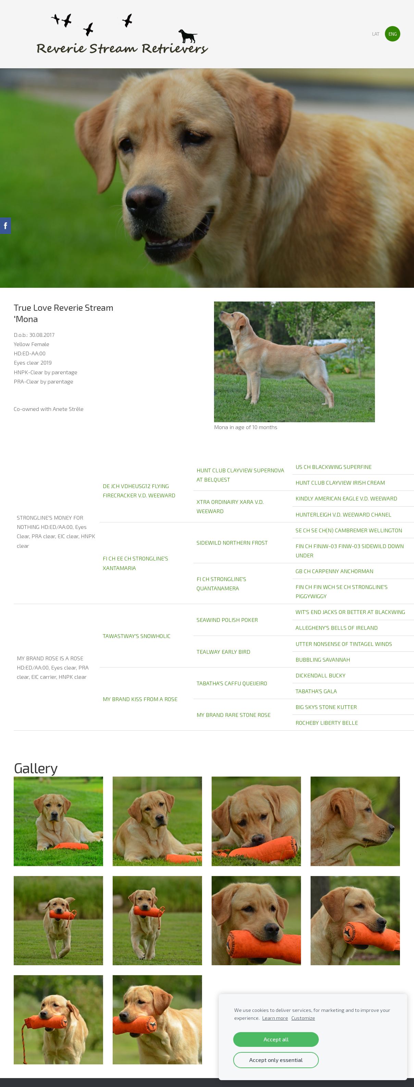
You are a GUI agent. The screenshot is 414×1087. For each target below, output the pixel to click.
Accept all (276, 1039)
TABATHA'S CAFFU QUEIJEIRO (232, 683)
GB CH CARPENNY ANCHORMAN (334, 571)
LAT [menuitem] (375, 34)
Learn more (275, 1018)
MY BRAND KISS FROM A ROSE (140, 699)
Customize (303, 1018)
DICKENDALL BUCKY (321, 675)
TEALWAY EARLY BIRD (223, 651)
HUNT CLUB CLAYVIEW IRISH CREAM (340, 482)
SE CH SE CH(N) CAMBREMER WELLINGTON (349, 530)
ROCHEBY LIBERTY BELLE (327, 722)
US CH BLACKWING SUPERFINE (334, 466)
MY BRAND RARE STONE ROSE (234, 714)
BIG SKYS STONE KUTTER (326, 707)
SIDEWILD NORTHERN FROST (232, 542)
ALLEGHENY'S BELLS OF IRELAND (337, 627)
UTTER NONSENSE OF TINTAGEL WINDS (344, 643)
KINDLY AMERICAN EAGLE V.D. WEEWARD (346, 498)
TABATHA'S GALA (316, 691)
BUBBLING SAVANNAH (323, 659)
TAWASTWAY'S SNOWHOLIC (137, 636)
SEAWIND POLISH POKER (227, 619)
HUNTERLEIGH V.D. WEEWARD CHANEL (343, 514)
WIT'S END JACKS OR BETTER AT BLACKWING (350, 612)
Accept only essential (276, 1059)
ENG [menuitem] (393, 34)
